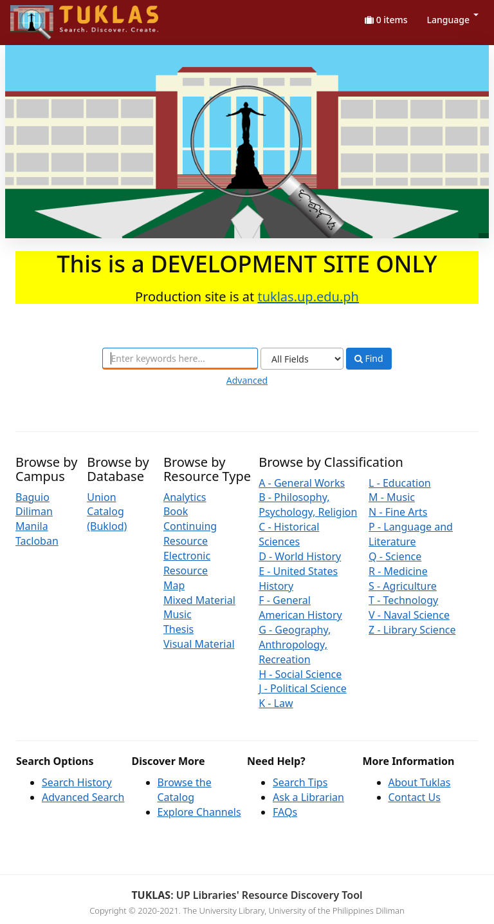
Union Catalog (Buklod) (107, 512)
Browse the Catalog (185, 789)
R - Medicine (398, 571)
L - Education (400, 483)
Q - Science (395, 556)
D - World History (300, 556)
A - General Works (302, 483)
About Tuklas (420, 782)
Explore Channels (199, 812)
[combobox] (180, 359)
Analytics (184, 497)
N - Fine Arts (398, 512)
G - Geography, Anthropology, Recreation (295, 644)
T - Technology (403, 600)
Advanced (247, 380)
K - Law (276, 703)
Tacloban (37, 541)
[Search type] (302, 359)
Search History (77, 782)
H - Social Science (300, 674)
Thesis (178, 629)
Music (177, 614)
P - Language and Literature (411, 534)
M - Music (392, 497)
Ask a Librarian (308, 797)
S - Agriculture (403, 586)
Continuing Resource (190, 533)
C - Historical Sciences (289, 534)
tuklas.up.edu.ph (308, 296)
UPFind (42, 16)
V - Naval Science (409, 615)
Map (174, 585)
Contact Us (415, 797)
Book (175, 511)
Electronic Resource (186, 563)
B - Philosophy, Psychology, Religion (308, 504)
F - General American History (300, 607)
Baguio (32, 497)
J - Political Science (303, 688)
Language (453, 20)
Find (368, 358)
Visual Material (199, 644)
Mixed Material (199, 600)
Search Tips (300, 782)
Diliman (34, 511)
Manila (31, 526)
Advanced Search (83, 797)
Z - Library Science (412, 630)
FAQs (285, 812)
